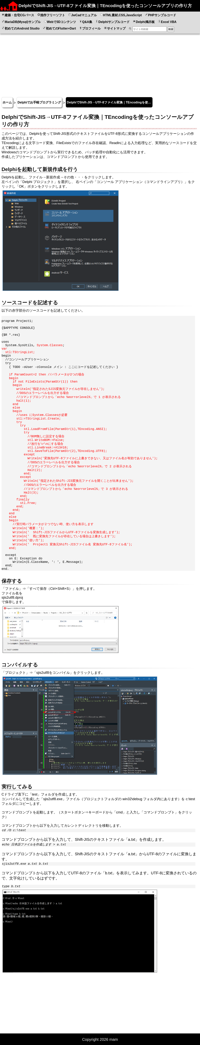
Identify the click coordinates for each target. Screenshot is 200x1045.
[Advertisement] (100, 64)
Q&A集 (85, 22)
